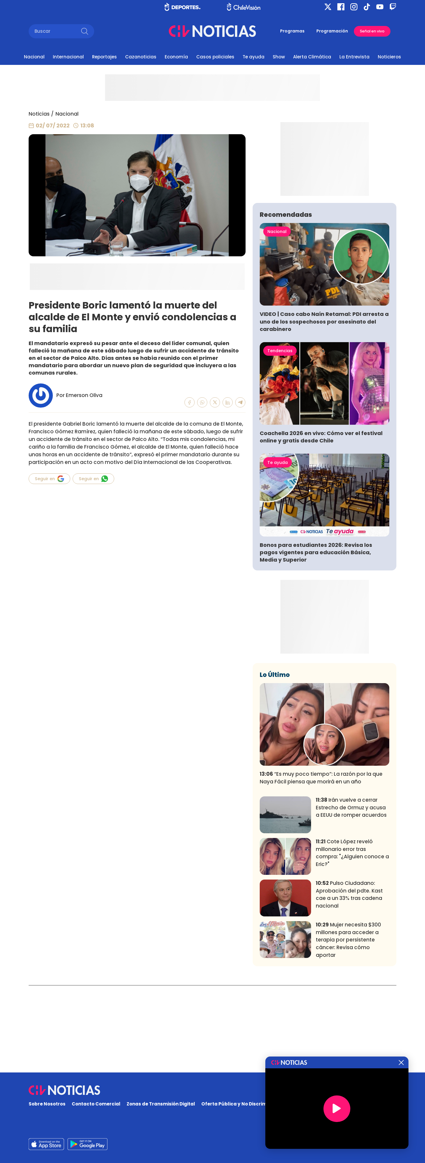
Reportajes (104, 57)
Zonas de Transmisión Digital (161, 1104)
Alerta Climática (312, 57)
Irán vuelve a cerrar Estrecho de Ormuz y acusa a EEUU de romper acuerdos (351, 895)
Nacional (34, 57)
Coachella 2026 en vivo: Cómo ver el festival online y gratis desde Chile (321, 524)
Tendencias (279, 438)
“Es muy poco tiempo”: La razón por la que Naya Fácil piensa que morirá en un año (321, 865)
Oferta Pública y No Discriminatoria (243, 1104)
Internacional (68, 57)
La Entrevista (354, 57)
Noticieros (389, 57)
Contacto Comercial (96, 1104)
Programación (332, 31)
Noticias (39, 113)
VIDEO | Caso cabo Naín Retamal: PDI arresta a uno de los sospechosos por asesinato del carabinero (324, 409)
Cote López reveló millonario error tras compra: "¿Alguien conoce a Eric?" (352, 940)
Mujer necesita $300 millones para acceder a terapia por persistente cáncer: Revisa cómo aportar (348, 1027)
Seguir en (49, 479)
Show (279, 57)
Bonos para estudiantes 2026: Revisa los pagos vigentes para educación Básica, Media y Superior (316, 640)
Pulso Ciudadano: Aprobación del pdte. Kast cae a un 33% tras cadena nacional (349, 982)
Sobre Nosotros (47, 1104)
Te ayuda (253, 57)
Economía (176, 57)
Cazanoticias (140, 57)
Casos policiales (215, 57)
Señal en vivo (372, 31)
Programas (292, 31)
